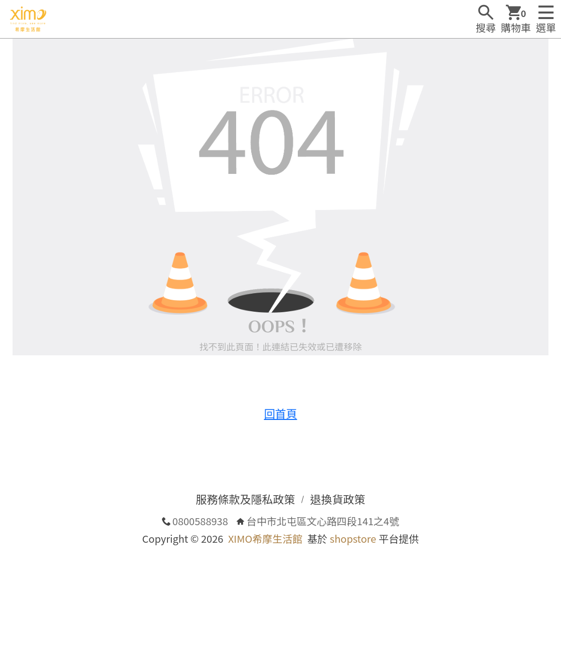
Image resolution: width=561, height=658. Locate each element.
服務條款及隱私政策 (245, 499)
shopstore (353, 538)
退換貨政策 (337, 499)
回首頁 (280, 413)
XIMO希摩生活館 (265, 538)
